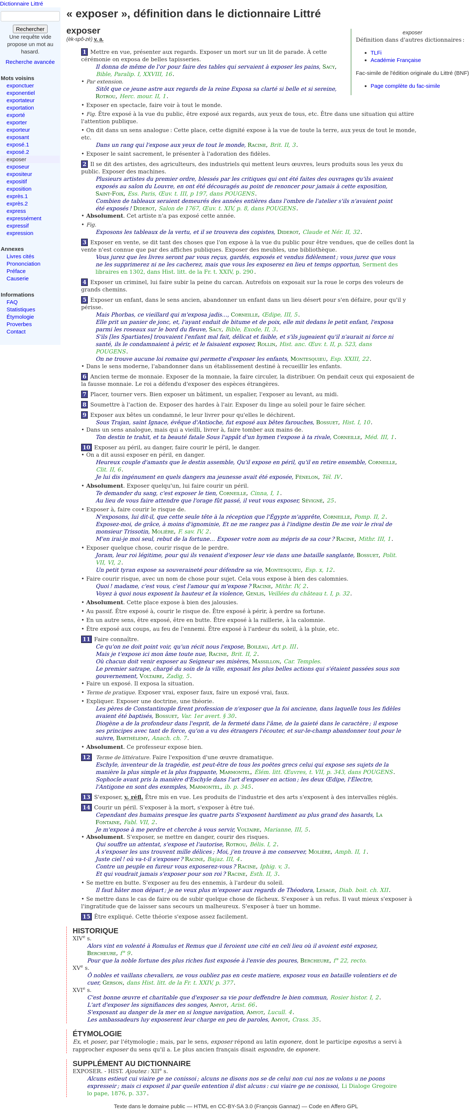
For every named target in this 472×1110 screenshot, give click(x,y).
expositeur (19, 174)
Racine (257, 145)
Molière (163, 531)
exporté (16, 115)
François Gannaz (277, 1106)
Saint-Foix (110, 193)
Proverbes (19, 324)
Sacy (328, 66)
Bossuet (327, 422)
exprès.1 (17, 196)
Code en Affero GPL (333, 1106)
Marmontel (234, 772)
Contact (16, 331)
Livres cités (20, 256)
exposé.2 (18, 152)
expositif (17, 181)
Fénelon (306, 477)
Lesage (325, 890)
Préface (16, 271)
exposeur (18, 166)
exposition (19, 189)
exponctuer (20, 85)
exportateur (21, 100)
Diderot (144, 208)
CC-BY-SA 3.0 (235, 1106)
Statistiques (21, 309)
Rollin (266, 344)
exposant (18, 137)
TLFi (376, 52)
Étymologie (20, 317)
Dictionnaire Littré (21, 3)
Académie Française (396, 60)
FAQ (12, 302)
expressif (18, 225)
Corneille (244, 314)
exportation (20, 107)
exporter (17, 122)
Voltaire (151, 676)
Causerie (18, 278)
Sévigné (312, 500)
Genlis (255, 593)
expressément (24, 218)
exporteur (18, 130)
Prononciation (24, 263)
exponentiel (21, 93)
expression (20, 233)
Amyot (218, 1005)
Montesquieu (308, 359)
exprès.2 (17, 203)
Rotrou (105, 96)
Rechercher (30, 29)
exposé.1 (18, 144)
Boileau (257, 646)
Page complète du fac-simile (405, 86)
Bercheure (101, 953)
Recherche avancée (30, 62)
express (16, 211)
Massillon (266, 661)
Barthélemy (132, 738)
